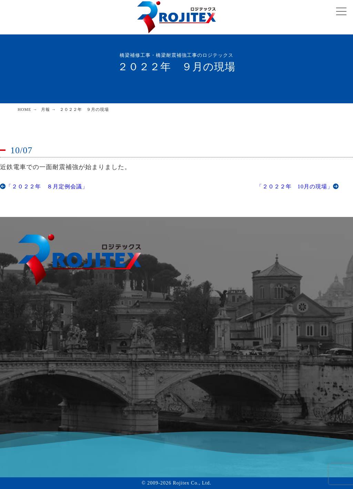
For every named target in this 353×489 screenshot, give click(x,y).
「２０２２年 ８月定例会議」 (44, 186)
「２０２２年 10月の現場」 (297, 186)
